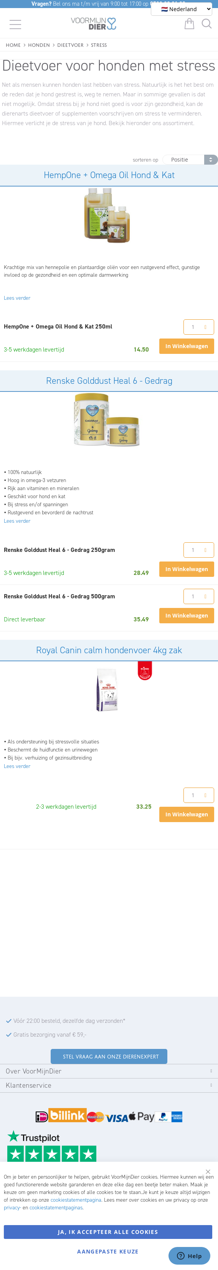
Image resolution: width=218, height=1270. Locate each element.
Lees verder (17, 298)
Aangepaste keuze (108, 1251)
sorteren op (145, 159)
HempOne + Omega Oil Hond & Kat (109, 175)
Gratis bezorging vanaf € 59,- (49, 1035)
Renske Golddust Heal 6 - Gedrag (109, 381)
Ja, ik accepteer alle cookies (108, 1231)
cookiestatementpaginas (56, 1207)
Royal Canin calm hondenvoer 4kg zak (109, 650)
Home (13, 44)
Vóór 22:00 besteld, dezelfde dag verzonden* (69, 1021)
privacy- (12, 1207)
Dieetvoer (70, 44)
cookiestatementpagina (76, 1200)
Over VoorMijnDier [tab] (34, 1071)
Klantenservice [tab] (28, 1085)
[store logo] (93, 25)
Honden (39, 44)
